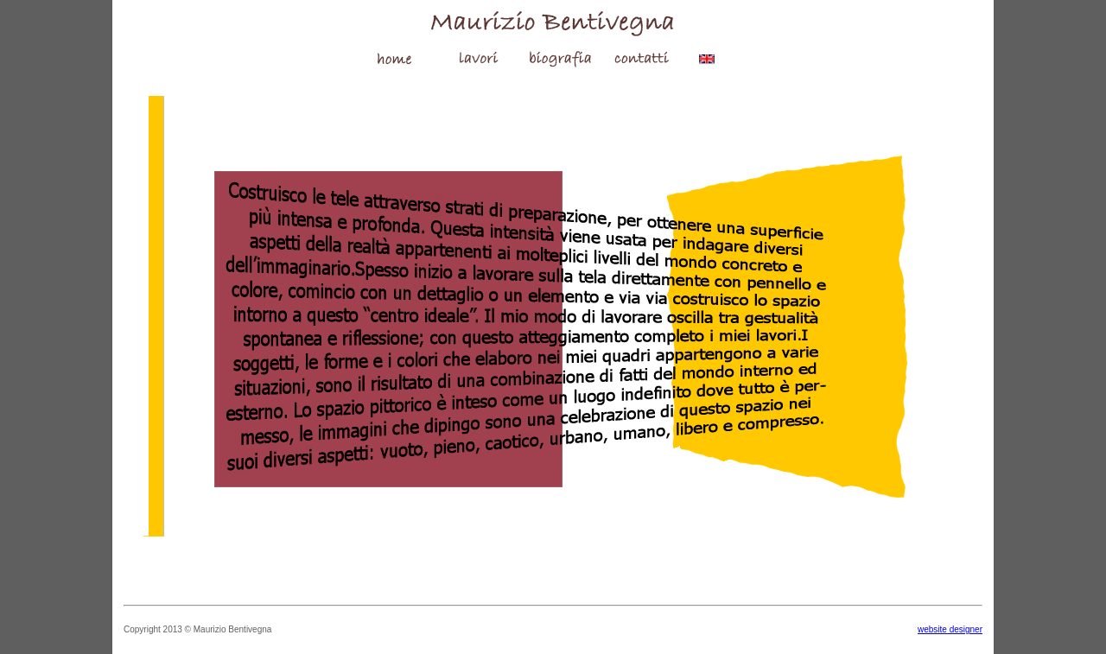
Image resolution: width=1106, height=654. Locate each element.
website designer (950, 629)
